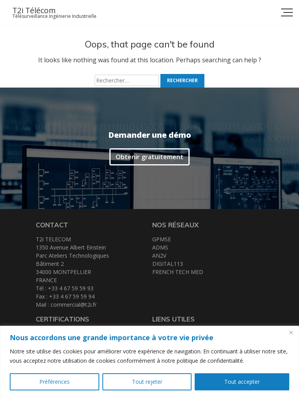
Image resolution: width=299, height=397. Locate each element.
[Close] (290, 332)
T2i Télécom (34, 10)
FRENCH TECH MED (177, 272)
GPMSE (161, 239)
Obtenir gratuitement (149, 157)
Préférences (54, 381)
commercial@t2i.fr (74, 304)
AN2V (159, 255)
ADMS (160, 247)
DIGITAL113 (167, 263)
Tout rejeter (147, 381)
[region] (149, 361)
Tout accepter (242, 381)
